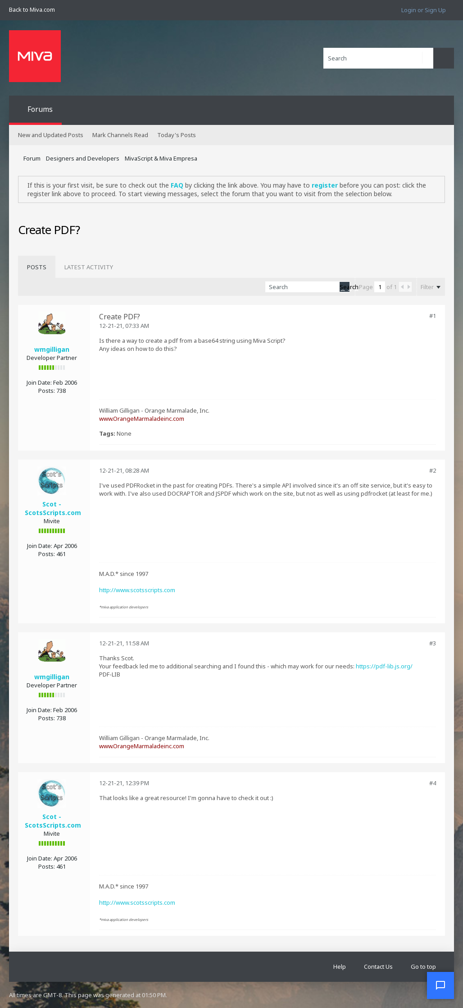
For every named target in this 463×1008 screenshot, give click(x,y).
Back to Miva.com (32, 9)
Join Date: (39, 382)
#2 (432, 470)
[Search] (378, 58)
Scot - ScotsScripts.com (53, 508)
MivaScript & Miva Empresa (161, 158)
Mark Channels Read (120, 135)
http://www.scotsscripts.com (137, 590)
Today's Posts (176, 135)
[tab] (36, 267)
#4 (432, 783)
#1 (432, 316)
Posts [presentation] (36, 267)
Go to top (423, 966)
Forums (40, 109)
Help (339, 966)
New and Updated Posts (50, 135)
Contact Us (378, 966)
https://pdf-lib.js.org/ (384, 666)
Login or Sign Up (423, 10)
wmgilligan (51, 349)
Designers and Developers (82, 158)
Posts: (46, 391)
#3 (432, 643)
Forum (32, 158)
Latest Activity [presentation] (88, 267)
